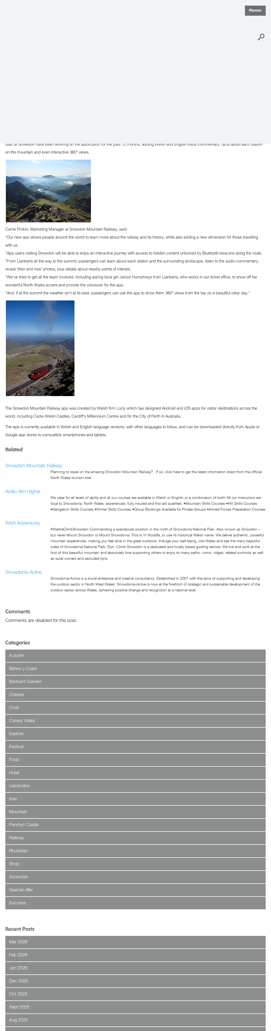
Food (14, 760)
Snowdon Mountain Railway (33, 466)
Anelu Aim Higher (23, 491)
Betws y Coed (23, 669)
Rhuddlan (18, 851)
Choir (14, 708)
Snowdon (18, 877)
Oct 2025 (18, 994)
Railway (16, 838)
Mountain (18, 812)
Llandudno (19, 786)
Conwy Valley (22, 721)
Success (17, 903)
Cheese (16, 695)
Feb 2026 (18, 955)
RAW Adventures (22, 523)
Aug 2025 (18, 1020)
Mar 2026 (18, 942)
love (13, 799)
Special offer (21, 890)
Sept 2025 (19, 1007)
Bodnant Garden (25, 682)
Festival (16, 747)
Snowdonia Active (23, 572)
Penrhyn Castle (24, 825)
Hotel (14, 773)
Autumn (16, 656)
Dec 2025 (18, 981)
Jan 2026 (18, 968)
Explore (16, 734)
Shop (14, 864)
